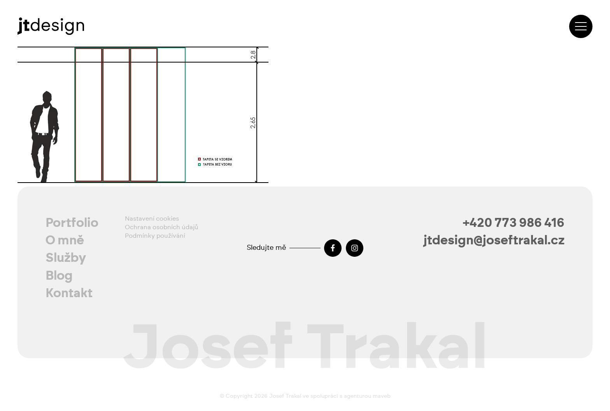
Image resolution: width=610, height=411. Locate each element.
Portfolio (72, 223)
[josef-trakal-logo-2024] (51, 26)
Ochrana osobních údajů (161, 227)
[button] (580, 26)
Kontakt (69, 293)
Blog (59, 276)
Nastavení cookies (152, 219)
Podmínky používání (155, 236)
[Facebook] (333, 248)
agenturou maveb (367, 396)
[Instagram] (354, 248)
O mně (65, 240)
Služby (66, 258)
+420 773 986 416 (513, 223)
